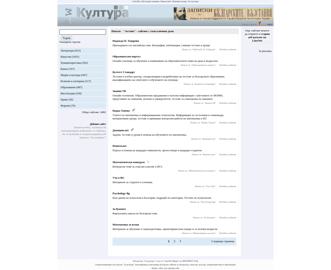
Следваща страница (222, 241)
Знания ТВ (119, 91)
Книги (64, 68)
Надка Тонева (121, 110)
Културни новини (150, 1)
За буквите (119, 209)
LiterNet (136, 1)
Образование (68, 87)
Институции (68, 93)
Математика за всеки (126, 224)
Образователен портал (126, 56)
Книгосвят (166, 1)
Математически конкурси (129, 162)
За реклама (265, 51)
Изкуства (66, 56)
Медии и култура (70, 75)
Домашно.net (121, 130)
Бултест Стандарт (124, 72)
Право (64, 99)
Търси (66, 38)
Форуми (65, 105)
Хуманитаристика (71, 62)
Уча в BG (118, 177)
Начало (116, 31)
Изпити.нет (120, 145)
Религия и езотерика (72, 81)
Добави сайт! (98, 124)
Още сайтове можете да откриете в (257, 35)
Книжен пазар (180, 1)
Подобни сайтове (227, 49)
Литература (67, 50)
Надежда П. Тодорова (126, 40)
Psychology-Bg (121, 193)
